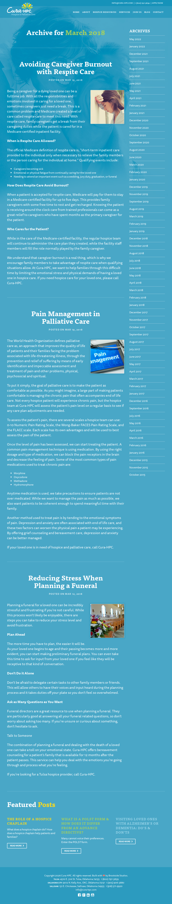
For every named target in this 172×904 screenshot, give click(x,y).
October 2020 (137, 135)
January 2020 (137, 179)
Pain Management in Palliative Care (65, 317)
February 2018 (137, 297)
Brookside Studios (118, 875)
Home (76, 11)
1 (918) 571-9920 (114, 886)
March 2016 (136, 438)
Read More (17, 845)
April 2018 (135, 282)
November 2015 (138, 467)
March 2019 (136, 216)
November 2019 (138, 194)
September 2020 (139, 142)
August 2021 (136, 68)
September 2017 (138, 334)
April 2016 (135, 430)
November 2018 (138, 246)
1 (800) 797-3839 (142, 3)
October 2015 (137, 474)
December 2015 (138, 460)
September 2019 (138, 201)
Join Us (137, 11)
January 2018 (136, 305)
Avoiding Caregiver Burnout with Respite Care (65, 67)
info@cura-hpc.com (122, 3)
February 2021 (137, 105)
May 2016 (135, 423)
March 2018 (136, 290)
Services (124, 11)
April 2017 (135, 371)
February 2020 (138, 172)
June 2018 (135, 268)
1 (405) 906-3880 (115, 882)
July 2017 (134, 349)
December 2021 (138, 54)
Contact (158, 11)
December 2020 (138, 120)
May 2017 (134, 364)
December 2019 (138, 187)
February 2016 (137, 445)
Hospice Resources (104, 11)
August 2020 (137, 150)
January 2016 (136, 452)
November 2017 (138, 320)
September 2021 (138, 61)
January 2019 (136, 231)
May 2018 (135, 275)
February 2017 (137, 386)
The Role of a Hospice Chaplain (29, 821)
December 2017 (138, 312)
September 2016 (138, 408)
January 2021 (136, 113)
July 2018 (134, 260)
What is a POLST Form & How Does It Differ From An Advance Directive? (85, 825)
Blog (147, 11)
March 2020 (136, 164)
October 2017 (137, 327)
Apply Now (157, 3)
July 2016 (134, 416)
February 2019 (137, 223)
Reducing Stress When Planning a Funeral (65, 581)
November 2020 (139, 127)
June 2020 (135, 157)
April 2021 (135, 98)
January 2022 (137, 46)
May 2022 (135, 39)
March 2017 (136, 378)
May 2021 (135, 91)
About (86, 11)
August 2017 (136, 342)
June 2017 (135, 356)
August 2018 (136, 253)
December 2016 (138, 401)
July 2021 (134, 76)
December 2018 (138, 238)
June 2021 (135, 83)
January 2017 (136, 393)
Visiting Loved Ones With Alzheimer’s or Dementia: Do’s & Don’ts (137, 825)
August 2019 (136, 209)
